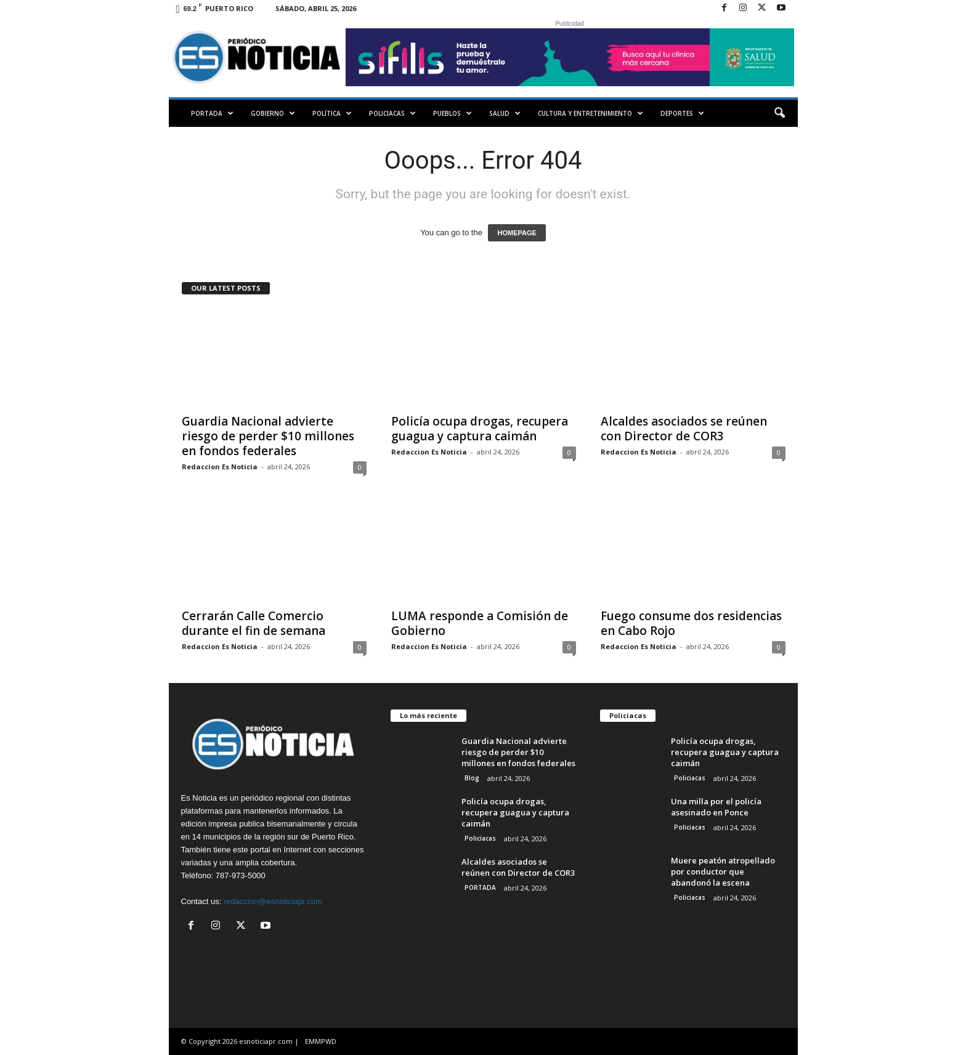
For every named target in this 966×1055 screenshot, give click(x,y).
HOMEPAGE (516, 232)
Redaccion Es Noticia (220, 466)
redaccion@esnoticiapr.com (273, 901)
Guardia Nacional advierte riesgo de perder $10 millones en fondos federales (268, 436)
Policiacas (392, 113)
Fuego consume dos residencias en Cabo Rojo (691, 623)
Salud (505, 113)
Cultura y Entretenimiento (590, 113)
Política (332, 113)
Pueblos (452, 113)
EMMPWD (320, 1041)
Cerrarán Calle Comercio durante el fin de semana (253, 623)
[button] (779, 113)
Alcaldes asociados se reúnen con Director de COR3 (684, 428)
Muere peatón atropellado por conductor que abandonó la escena (723, 871)
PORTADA (212, 113)
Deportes (682, 113)
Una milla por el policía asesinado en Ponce (716, 807)
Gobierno (273, 113)
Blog (472, 778)
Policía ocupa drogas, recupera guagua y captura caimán (479, 428)
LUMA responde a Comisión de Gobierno (479, 623)
